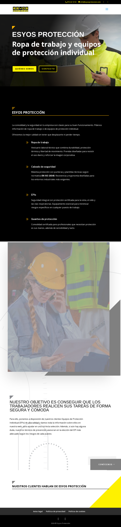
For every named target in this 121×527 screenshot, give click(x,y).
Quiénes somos (24, 69)
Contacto (48, 69)
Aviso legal (38, 511)
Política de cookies (77, 511)
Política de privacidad (55, 511)
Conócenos (108, 464)
